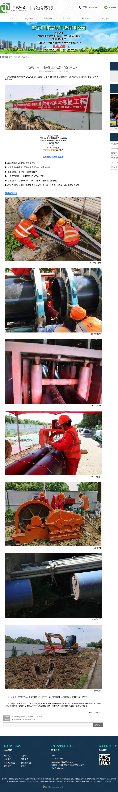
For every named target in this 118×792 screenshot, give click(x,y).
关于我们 (29, 18)
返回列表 (98, 725)
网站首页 (9, 18)
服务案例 (105, 18)
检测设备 (86, 18)
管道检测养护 (26, 763)
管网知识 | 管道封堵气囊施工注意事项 (26, 717)
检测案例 (7, 759)
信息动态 (17, 57)
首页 (10, 57)
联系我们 (24, 766)
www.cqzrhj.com (46, 71)
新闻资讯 (7, 766)
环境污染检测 (9, 763)
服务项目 (24, 759)
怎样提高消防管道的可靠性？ (23, 719)
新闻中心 (67, 18)
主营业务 (48, 18)
